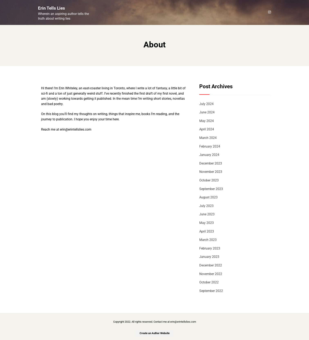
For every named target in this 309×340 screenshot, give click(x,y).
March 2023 (208, 240)
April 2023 (206, 231)
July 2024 (206, 104)
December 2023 (210, 163)
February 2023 (209, 248)
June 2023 (207, 214)
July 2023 (206, 206)
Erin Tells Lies (51, 8)
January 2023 (209, 257)
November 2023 (210, 172)
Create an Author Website (155, 333)
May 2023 (206, 223)
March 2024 (208, 138)
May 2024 (206, 121)
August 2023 (208, 197)
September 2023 (211, 189)
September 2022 (211, 291)
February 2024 (209, 146)
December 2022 (210, 265)
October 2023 (209, 180)
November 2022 (210, 274)
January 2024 (209, 155)
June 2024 (207, 112)
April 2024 (206, 129)
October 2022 (209, 282)
